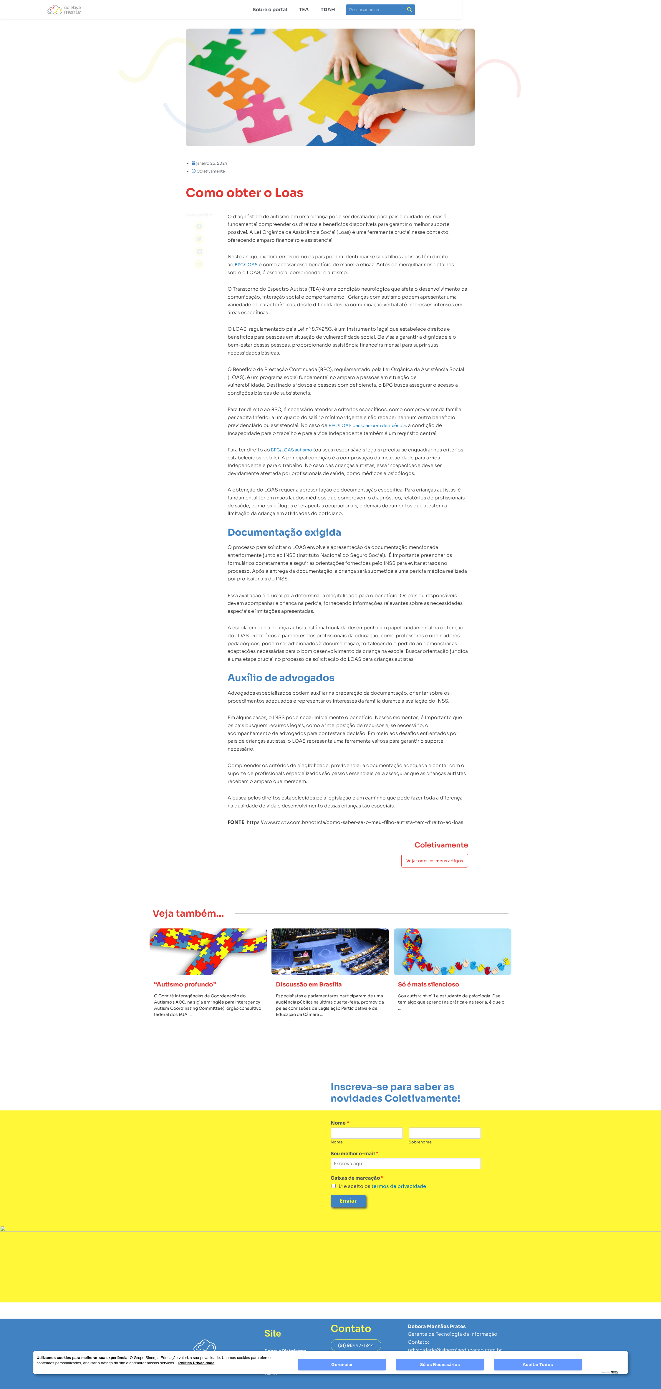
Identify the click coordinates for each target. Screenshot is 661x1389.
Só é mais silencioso (433, 1000)
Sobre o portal (270, 9)
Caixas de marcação (357, 1195)
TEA (304, 9)
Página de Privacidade (434, 1383)
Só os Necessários (440, 1364)
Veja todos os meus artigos (434, 869)
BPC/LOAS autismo (293, 505)
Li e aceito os (382, 1203)
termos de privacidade (398, 1203)
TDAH (328, 9)
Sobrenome (420, 1158)
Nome (340, 1140)
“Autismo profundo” (189, 1000)
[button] (199, 226)
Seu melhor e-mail (354, 1170)
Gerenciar (342, 1364)
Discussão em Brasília (314, 1000)
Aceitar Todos (538, 1364)
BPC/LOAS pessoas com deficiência (371, 481)
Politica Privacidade (196, 1363)
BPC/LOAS (247, 320)
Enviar (348, 1217)
